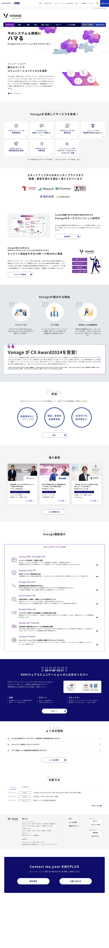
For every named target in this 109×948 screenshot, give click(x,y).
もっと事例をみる (54, 512)
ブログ (76, 3)
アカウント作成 (95, 824)
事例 (28, 25)
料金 (35, 25)
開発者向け (84, 3)
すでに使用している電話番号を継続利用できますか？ (56, 751)
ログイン (95, 821)
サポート (54, 711)
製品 (98, 8)
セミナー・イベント (59, 3)
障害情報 (25, 787)
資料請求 (67, 236)
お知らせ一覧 (95, 805)
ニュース (13, 787)
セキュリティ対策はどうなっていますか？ (56, 745)
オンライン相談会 (20, 274)
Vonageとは (10, 25)
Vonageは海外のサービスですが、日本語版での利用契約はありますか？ (56, 739)
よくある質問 (71, 25)
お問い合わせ (100, 25)
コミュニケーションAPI (54, 546)
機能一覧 (24, 819)
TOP (93, 8)
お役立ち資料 (69, 3)
